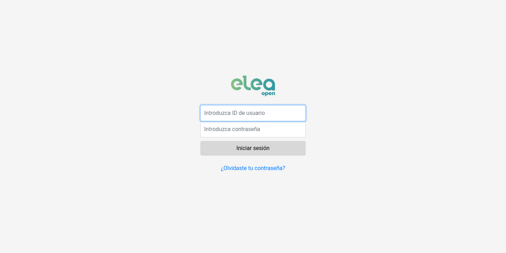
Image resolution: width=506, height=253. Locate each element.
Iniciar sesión (253, 148)
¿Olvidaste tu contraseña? (253, 168)
